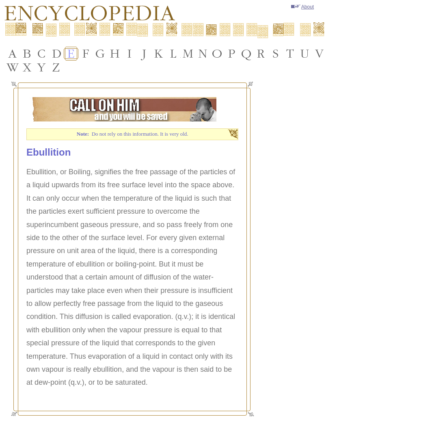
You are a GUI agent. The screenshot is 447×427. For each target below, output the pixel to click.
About (302, 7)
